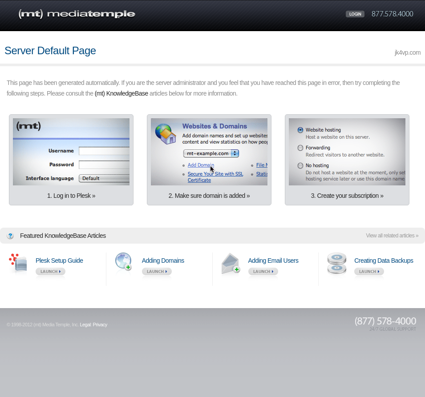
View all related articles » (392, 236)
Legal (85, 324)
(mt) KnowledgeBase (121, 93)
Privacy (100, 324)
